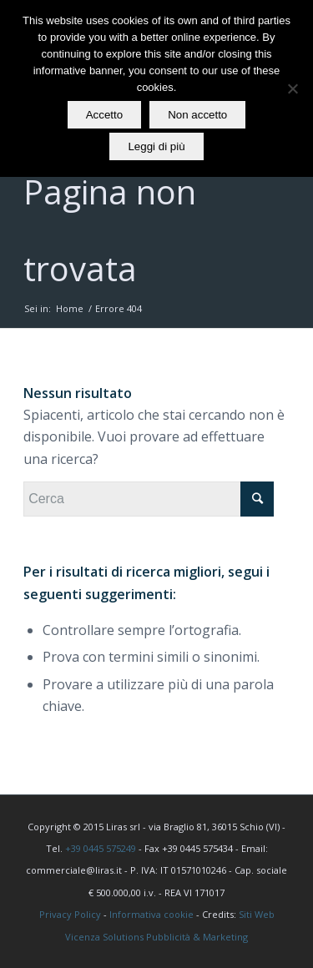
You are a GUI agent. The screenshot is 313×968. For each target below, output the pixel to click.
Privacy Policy (70, 914)
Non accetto (197, 114)
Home (69, 308)
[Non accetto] (292, 88)
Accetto (104, 114)
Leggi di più (156, 146)
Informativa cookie (151, 914)
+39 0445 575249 (100, 848)
